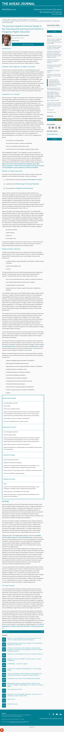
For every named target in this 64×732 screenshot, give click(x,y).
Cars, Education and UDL (14, 689)
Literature (6, 631)
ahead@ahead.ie (13, 721)
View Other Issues (12, 704)
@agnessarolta (15, 40)
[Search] (54, 31)
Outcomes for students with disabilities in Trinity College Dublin (24, 669)
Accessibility (59, 718)
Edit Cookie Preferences (44, 718)
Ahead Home (58, 119)
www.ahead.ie (20, 721)
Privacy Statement (53, 718)
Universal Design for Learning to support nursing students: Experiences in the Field (24, 643)
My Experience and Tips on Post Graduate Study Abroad (23, 678)
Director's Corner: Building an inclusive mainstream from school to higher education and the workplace (24, 639)
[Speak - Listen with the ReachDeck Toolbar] (2, 730)
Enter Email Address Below (52, 134)
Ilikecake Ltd (32, 727)
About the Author (28, 44)
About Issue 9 (11, 699)
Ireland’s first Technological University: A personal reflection (25, 654)
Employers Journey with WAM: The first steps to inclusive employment (24, 659)
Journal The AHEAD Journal (20, 19)
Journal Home (6, 19)
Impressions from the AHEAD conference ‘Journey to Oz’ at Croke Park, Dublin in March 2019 (24, 695)
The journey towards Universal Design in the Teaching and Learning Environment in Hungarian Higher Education (24, 674)
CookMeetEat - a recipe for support (17, 664)
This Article (32, 19)
